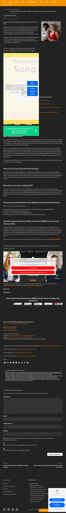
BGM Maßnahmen (40, 373)
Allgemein (8, 370)
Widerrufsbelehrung (7, 491)
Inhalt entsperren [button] (32, 83)
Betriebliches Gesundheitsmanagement (21, 372)
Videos (46, 2)
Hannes (16, 9)
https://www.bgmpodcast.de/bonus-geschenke (15, 323)
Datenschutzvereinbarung (9, 486)
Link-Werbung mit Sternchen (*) (10, 494)
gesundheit (38, 375)
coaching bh (42, 374)
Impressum (5, 483)
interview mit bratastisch (19, 376)
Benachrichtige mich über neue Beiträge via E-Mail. (16, 450)
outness (7, 378)
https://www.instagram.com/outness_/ (23, 352)
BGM (17, 373)
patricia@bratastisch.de (44, 104)
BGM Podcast (49, 373)
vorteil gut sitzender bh (18, 378)
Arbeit (7, 372)
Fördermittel (54, 2)
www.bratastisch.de (44, 100)
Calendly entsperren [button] (57, 499)
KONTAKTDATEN (55, 239)
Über (24, 2)
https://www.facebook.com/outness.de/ (26, 349)
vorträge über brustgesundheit (36, 378)
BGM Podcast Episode (18, 370)
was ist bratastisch (52, 378)
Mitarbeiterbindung (51, 376)
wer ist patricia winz (43, 379)
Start (4, 2)
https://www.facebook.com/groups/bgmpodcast (21, 335)
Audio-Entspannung (34, 501)
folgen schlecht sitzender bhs (25, 375)
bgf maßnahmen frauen (41, 372)
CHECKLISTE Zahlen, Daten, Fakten (38, 489)
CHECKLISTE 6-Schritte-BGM (37, 487)
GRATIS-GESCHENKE (33, 483)
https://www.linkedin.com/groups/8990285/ (20, 337)
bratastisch (19, 374)
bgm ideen (31, 373)
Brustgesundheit (29, 374)
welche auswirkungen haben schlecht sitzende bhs (20, 379)
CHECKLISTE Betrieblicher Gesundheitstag (40, 493)
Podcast (10, 2)
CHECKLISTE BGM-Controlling (37, 495)
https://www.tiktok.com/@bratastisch (48, 112)
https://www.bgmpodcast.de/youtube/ (27, 356)
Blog (41, 2)
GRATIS (17, 2)
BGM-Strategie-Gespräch (36, 485)
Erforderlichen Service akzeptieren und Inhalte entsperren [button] (32, 91)
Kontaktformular (32, 285)
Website (5, 431)
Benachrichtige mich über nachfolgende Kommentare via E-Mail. (20, 445)
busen (36, 374)
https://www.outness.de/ (9, 328)
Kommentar (7, 396)
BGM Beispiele (23, 373)
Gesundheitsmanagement (50, 375)
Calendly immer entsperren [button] (57, 505)
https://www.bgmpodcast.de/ (11, 330)
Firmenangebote (33, 2)
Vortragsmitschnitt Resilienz (36, 499)
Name (5, 416)
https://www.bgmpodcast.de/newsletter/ (50, 345)
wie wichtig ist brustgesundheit (23, 380)
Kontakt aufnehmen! (8, 4)
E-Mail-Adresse (8, 423)
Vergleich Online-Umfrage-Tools (37, 497)
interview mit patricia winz (36, 376)
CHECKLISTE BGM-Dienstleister (37, 491)
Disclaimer (5, 488)
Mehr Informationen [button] (15, 92)
